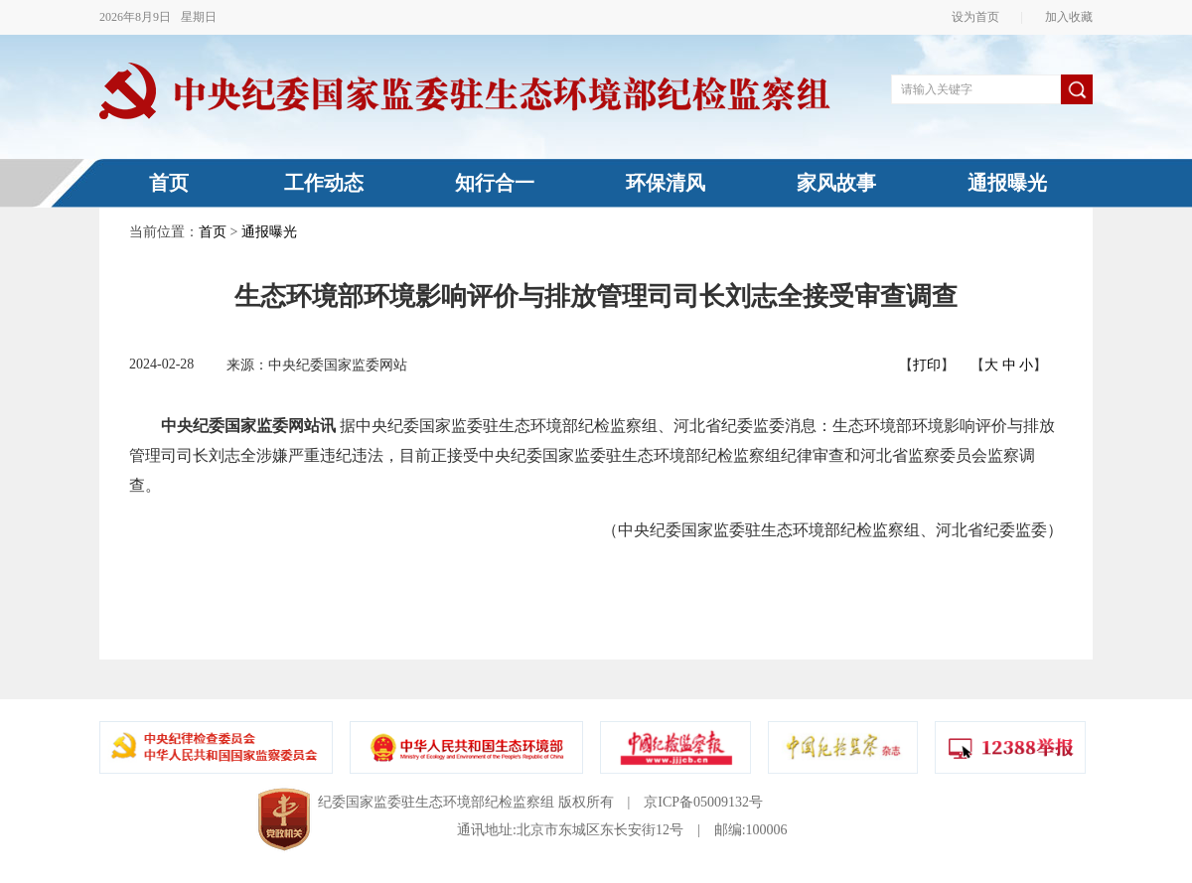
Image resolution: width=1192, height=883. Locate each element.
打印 (927, 365)
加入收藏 (1063, 17)
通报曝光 (1007, 183)
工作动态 (324, 183)
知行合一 (494, 183)
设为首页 (981, 17)
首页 (169, 183)
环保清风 (665, 183)
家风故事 (836, 183)
